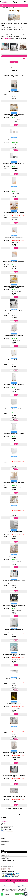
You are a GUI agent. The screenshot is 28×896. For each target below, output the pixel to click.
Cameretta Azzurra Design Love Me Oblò (14, 310)
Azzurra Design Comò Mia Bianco (14, 458)
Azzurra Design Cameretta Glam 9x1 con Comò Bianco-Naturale (14, 115)
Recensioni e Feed (5, 840)
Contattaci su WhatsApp (7, 829)
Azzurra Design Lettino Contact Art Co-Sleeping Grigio (14, 776)
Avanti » (15, 67)
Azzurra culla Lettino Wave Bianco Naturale (14, 212)
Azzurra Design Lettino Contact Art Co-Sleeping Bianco (14, 655)
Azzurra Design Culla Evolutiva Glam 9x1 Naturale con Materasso (14, 483)
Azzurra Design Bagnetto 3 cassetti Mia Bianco (14, 433)
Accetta (20, 894)
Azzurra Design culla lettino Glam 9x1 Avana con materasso (14, 556)
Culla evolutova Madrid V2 (14, 91)
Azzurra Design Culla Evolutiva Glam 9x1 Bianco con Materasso (14, 581)
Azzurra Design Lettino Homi (14, 728)
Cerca (4, 58)
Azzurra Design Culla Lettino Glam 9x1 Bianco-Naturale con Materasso (14, 287)
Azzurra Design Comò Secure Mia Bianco (14, 408)
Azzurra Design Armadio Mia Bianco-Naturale (14, 384)
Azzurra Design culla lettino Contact (14, 507)
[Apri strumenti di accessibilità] (25, 894)
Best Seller (4, 846)
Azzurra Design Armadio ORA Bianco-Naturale (14, 188)
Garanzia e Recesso (5, 843)
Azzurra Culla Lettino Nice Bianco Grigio (14, 335)
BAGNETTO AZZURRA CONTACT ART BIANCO (14, 629)
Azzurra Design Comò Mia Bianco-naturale (14, 359)
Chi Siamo (3, 837)
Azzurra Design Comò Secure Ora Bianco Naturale (14, 261)
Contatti (3, 838)
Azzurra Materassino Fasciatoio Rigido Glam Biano (14, 796)
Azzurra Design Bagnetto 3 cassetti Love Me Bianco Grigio (14, 753)
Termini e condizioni (5, 841)
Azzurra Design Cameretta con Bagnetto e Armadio (14, 139)
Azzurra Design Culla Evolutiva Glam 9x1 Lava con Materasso (14, 606)
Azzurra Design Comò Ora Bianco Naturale (14, 237)
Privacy (3, 891)
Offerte (2, 5)
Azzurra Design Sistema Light (14, 703)
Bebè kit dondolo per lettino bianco (14, 678)
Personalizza (7, 894)
